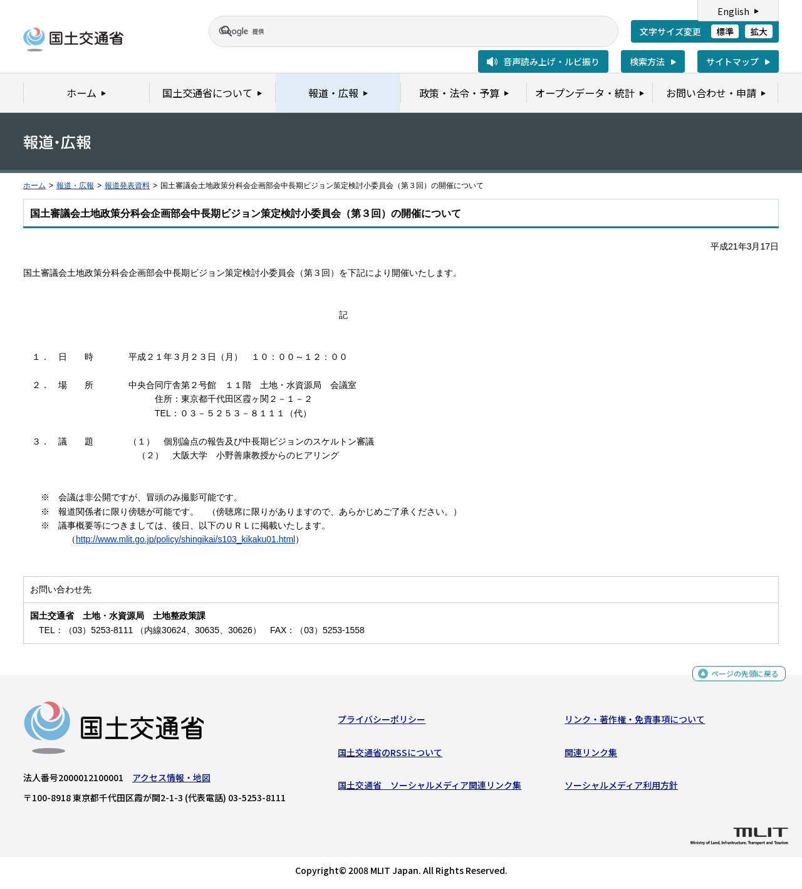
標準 (725, 31)
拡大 (759, 31)
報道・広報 (75, 185)
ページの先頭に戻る (740, 677)
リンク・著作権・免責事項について (635, 722)
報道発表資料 (127, 185)
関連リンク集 (591, 755)
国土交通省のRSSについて (390, 755)
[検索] (398, 31)
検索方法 (647, 61)
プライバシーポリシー (381, 722)
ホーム (34, 185)
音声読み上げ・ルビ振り (551, 61)
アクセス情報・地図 (171, 780)
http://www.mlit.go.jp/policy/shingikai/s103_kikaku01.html (185, 539)
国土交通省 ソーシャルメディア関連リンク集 (429, 788)
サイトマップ (732, 61)
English (733, 11)
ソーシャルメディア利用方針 (621, 788)
